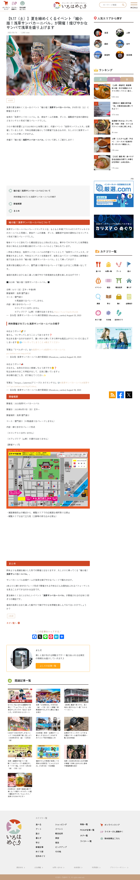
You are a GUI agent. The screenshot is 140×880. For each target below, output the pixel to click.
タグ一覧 (84, 835)
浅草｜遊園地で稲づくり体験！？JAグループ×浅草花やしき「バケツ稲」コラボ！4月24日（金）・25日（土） (19, 764)
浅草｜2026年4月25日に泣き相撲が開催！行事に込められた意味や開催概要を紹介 (76, 763)
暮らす (38, 838)
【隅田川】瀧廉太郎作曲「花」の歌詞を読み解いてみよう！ (122, 106)
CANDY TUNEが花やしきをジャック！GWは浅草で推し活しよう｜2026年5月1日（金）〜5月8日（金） (20, 736)
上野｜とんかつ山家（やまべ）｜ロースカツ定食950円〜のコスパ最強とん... (122, 141)
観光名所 (59, 833)
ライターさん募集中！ (112, 831)
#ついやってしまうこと (33, 342)
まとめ (17, 210)
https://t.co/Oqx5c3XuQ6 (66, 311)
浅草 (11, 100)
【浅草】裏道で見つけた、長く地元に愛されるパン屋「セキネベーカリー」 (75, 707)
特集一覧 (84, 824)
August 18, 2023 (74, 389)
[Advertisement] (48, 163)
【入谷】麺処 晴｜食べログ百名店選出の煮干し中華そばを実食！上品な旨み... (123, 159)
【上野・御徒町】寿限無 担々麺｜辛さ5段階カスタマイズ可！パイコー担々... (122, 88)
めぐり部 (39, 851)
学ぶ (38, 842)
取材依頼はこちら (110, 838)
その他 (58, 851)
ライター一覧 (86, 841)
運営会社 (21, 867)
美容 (57, 838)
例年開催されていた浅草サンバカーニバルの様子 (35, 196)
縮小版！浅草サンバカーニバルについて (32, 190)
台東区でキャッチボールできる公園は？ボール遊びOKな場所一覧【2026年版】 (76, 735)
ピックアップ (61, 847)
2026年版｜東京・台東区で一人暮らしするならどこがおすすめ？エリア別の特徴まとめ (47, 735)
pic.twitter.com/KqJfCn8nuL (24, 386)
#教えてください (52, 342)
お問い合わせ (58, 867)
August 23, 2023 (74, 315)
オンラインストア (110, 824)
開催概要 (18, 203)
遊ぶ (38, 833)
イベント (59, 829)
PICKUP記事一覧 (87, 830)
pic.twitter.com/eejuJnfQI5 (18, 353)
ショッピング (61, 824)
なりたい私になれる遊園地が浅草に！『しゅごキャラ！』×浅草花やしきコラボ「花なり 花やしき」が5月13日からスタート (19, 708)
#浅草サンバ (37, 349)
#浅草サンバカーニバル (54, 349)
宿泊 (57, 842)
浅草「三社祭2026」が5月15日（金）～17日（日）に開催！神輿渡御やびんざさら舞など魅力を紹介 (47, 708)
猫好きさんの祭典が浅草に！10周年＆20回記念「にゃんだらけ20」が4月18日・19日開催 (47, 763)
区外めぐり (40, 856)
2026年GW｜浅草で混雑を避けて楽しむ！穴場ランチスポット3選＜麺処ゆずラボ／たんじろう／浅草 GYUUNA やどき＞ (20, 792)
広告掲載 (39, 867)
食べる (38, 824)
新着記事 (39, 847)
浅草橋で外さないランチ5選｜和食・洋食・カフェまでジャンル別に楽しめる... (122, 124)
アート (38, 829)
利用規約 (96, 867)
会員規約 (78, 867)
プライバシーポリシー (119, 867)
